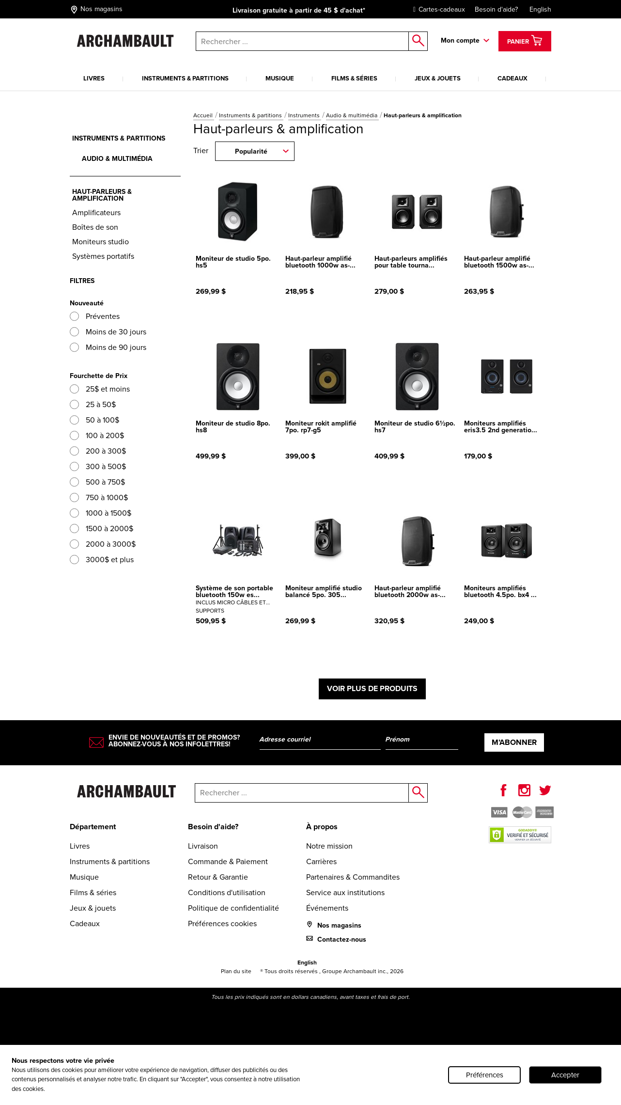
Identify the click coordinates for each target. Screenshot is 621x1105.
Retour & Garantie (218, 877)
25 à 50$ (93, 404)
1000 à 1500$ (100, 513)
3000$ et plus (102, 559)
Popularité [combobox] (251, 151)
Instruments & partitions (185, 78)
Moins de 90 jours (108, 347)
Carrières (321, 861)
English (540, 9)
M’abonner (514, 742)
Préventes (95, 316)
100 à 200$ (97, 435)
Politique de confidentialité (233, 908)
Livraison (203, 846)
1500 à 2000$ (101, 528)
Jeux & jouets (438, 78)
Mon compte (460, 40)
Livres (94, 78)
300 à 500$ (98, 466)
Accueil (203, 115)
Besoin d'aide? (496, 9)
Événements (327, 908)
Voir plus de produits (372, 688)
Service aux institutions (345, 892)
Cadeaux (512, 78)
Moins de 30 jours (108, 331)
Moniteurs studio (100, 241)
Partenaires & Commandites (353, 877)
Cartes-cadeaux (436, 9)
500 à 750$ (97, 482)
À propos (322, 826)
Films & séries (354, 78)
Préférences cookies (222, 923)
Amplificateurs (96, 212)
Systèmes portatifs (103, 256)
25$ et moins (100, 389)
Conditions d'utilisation (226, 892)
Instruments (304, 115)
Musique (279, 78)
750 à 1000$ (99, 497)
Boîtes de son (95, 227)
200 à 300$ (98, 451)
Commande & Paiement (228, 861)
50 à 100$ (94, 420)
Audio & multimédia (352, 115)
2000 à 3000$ (103, 544)
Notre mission (329, 846)
